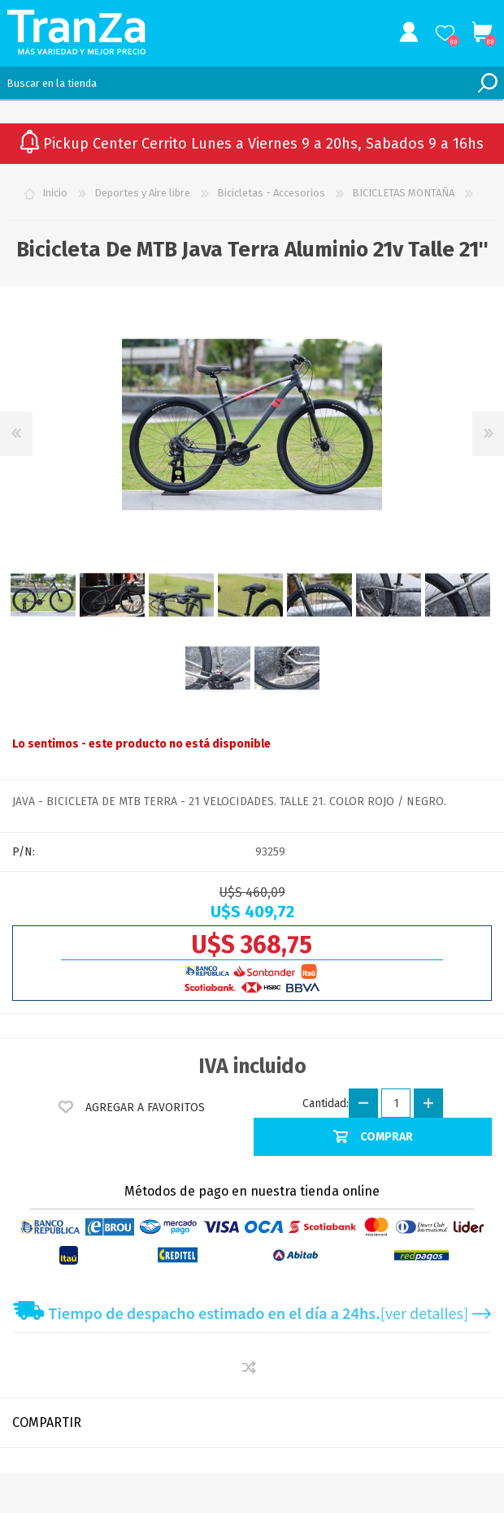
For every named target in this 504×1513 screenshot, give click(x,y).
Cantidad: (325, 1103)
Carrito (481, 32)
